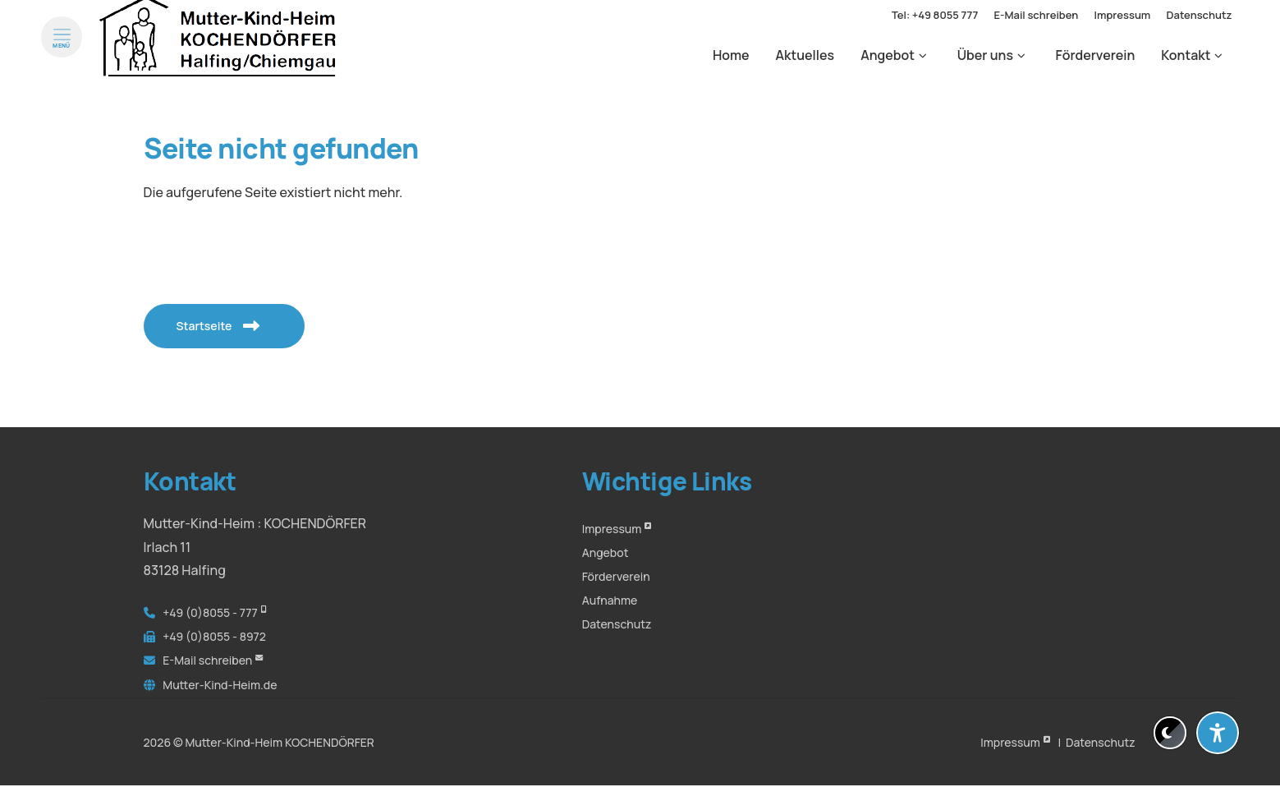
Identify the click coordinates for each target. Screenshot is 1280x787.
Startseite (210, 326)
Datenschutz (617, 624)
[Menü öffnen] (61, 52)
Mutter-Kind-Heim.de (220, 685)
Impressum (612, 528)
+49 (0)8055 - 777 (210, 612)
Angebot (605, 552)
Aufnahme (610, 600)
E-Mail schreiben (207, 660)
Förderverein (616, 576)
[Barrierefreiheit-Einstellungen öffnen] (1217, 732)
